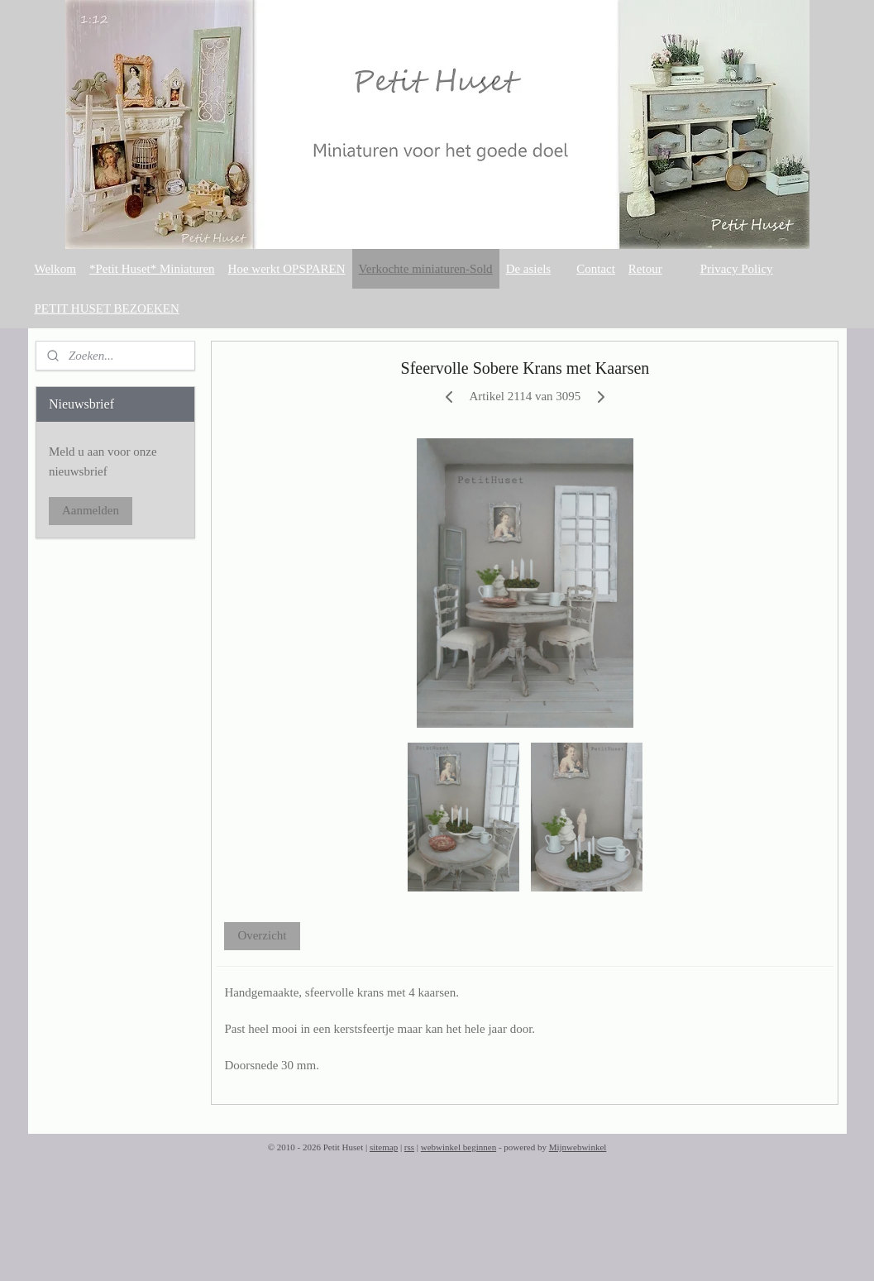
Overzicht (261, 935)
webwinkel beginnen (458, 1147)
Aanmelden (90, 510)
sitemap (384, 1147)
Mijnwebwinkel (578, 1147)
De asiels (529, 268)
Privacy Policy (736, 268)
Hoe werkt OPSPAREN (287, 268)
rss (409, 1147)
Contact (595, 268)
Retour (645, 268)
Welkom (55, 268)
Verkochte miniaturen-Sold (426, 268)
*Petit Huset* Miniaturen (152, 268)
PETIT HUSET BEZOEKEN (107, 308)
